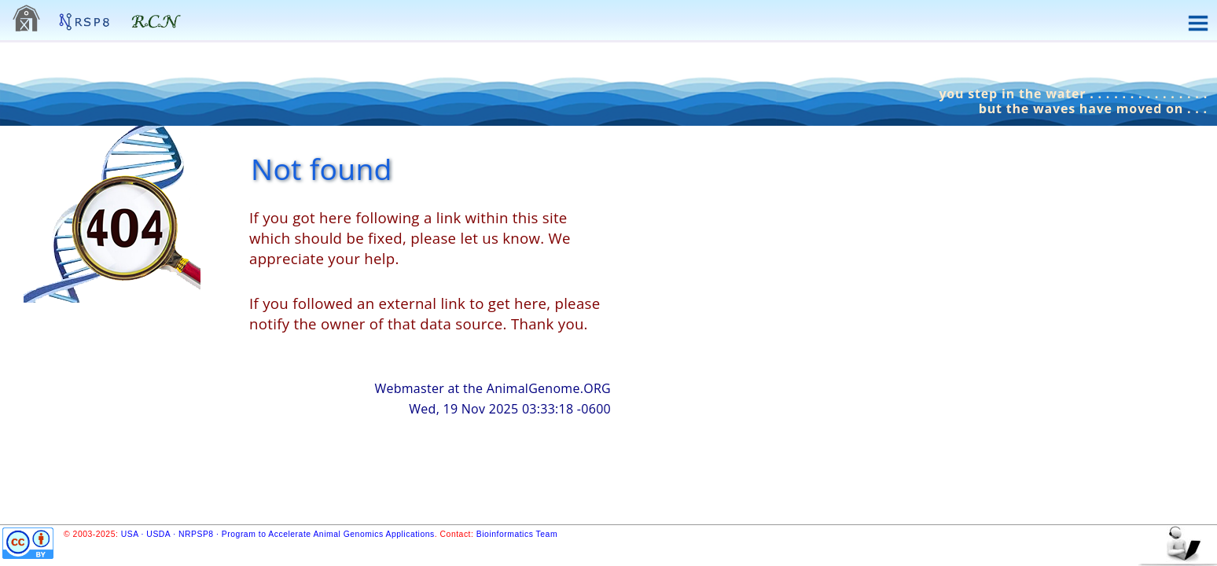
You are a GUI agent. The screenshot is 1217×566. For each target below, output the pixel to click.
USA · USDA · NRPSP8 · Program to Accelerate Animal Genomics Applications (278, 534)
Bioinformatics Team (516, 534)
